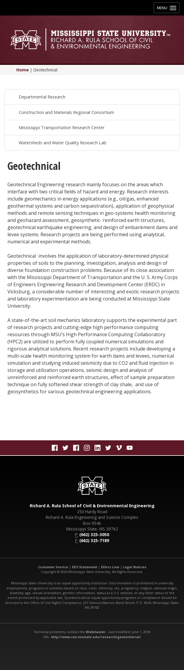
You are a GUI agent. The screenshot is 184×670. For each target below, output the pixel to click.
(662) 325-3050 (94, 534)
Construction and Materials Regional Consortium (66, 112)
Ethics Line (110, 567)
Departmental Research (42, 97)
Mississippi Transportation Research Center (61, 127)
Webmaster (96, 632)
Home (22, 70)
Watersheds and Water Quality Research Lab (62, 142)
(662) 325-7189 (94, 540)
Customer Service (53, 567)
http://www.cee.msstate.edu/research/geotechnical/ (96, 637)
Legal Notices (134, 567)
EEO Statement (84, 567)
